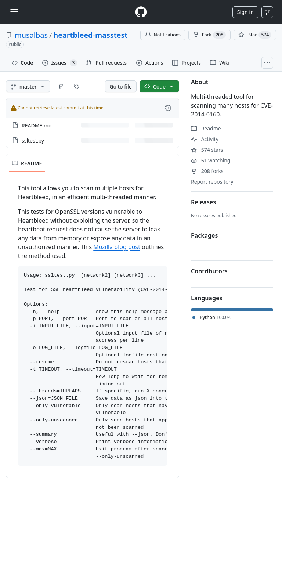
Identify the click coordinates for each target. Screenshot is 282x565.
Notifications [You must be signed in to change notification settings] (163, 35)
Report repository (212, 181)
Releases (203, 202)
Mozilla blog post (116, 247)
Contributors (209, 271)
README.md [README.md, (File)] (37, 125)
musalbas (31, 35)
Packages (204, 235)
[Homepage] (141, 12)
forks (207, 171)
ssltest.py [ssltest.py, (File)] (33, 140)
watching (210, 160)
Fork (209, 35)
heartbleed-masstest (91, 35)
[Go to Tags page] (76, 86)
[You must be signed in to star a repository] (255, 35)
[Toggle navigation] (14, 11)
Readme (206, 128)
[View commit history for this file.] (168, 108)
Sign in (245, 11)
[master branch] (28, 86)
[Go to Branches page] (61, 86)
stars (207, 149)
